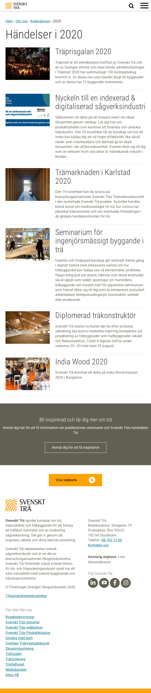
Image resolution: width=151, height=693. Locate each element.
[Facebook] (115, 582)
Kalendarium (40, 21)
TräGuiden (14, 654)
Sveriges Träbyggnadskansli (27, 643)
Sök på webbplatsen (134, 5)
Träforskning (15, 659)
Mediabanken (16, 670)
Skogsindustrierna (20, 648)
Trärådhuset (15, 664)
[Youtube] (104, 583)
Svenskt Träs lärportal (22, 622)
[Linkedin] (92, 582)
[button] (144, 5)
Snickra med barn (19, 638)
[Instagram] (125, 582)
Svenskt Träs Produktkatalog (28, 633)
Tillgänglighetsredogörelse (26, 596)
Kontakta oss (98, 545)
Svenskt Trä (16, 6)
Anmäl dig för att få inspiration (75, 447)
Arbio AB (12, 675)
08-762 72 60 (111, 540)
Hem (9, 21)
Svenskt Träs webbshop (24, 627)
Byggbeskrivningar (20, 617)
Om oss (22, 21)
